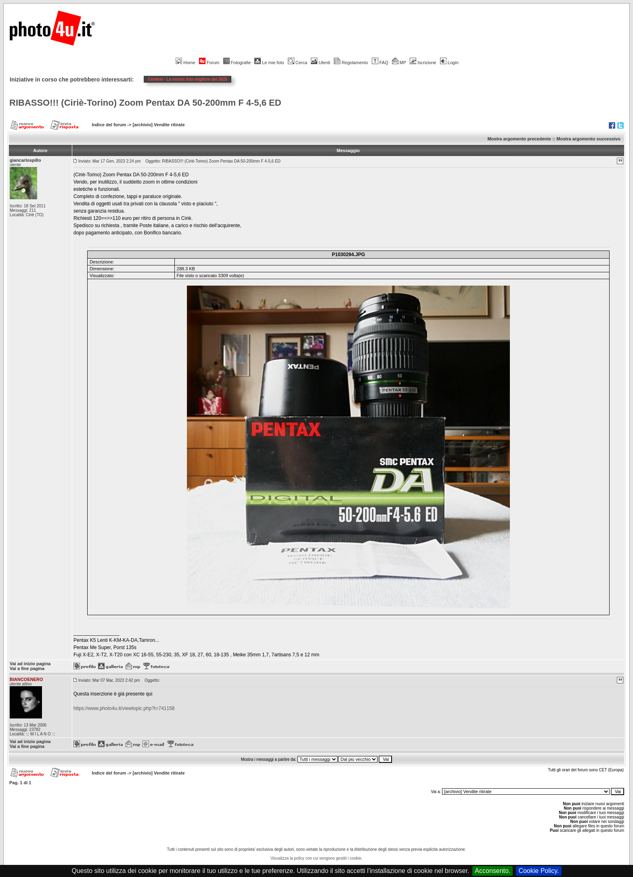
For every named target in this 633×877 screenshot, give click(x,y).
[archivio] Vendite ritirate (159, 124)
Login (449, 62)
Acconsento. (492, 870)
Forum (209, 62)
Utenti (320, 62)
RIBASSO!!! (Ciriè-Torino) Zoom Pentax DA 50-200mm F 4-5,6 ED (145, 103)
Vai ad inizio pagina (30, 663)
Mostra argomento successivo (588, 138)
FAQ (380, 62)
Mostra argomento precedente (519, 138)
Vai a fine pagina (27, 668)
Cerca (297, 62)
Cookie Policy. (538, 870)
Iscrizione (423, 62)
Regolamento (351, 62)
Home (185, 62)
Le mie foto (269, 62)
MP (399, 62)
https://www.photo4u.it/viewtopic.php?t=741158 (124, 708)
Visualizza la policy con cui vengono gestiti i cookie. (316, 858)
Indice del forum (109, 124)
